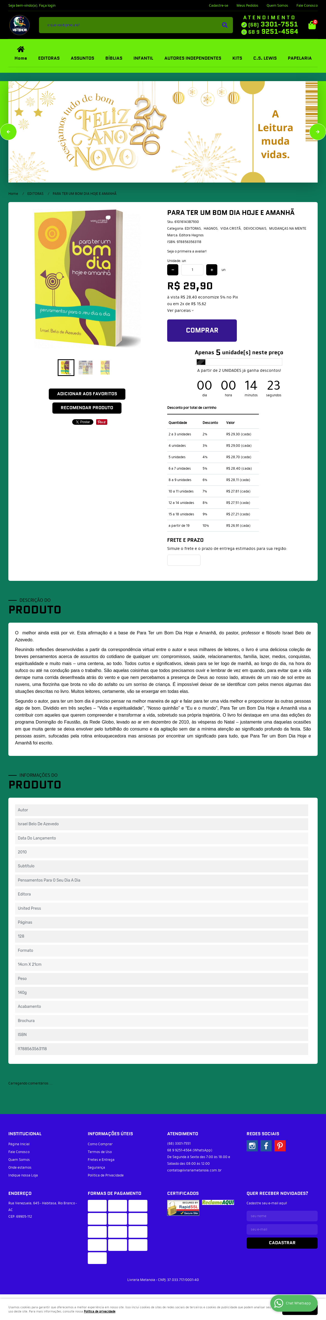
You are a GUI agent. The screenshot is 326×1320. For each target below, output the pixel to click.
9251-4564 (273, 31)
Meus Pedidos (247, 5)
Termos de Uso (100, 1152)
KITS (237, 58)
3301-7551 (273, 24)
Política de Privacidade (106, 1175)
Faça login (47, 5)
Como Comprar (100, 1144)
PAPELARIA (300, 58)
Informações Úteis (110, 1134)
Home (20, 58)
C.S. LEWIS (265, 58)
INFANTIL (143, 58)
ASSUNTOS (82, 58)
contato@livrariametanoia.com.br (194, 1170)
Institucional (25, 1134)
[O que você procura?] (225, 25)
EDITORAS (49, 58)
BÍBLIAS (113, 58)
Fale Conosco (307, 5)
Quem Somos (277, 5)
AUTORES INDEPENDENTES (192, 58)
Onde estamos (19, 1167)
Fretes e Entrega (101, 1160)
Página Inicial (19, 1144)
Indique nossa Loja (23, 1175)
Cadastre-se (218, 5)
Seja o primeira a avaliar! (186, 251)
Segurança (96, 1167)
